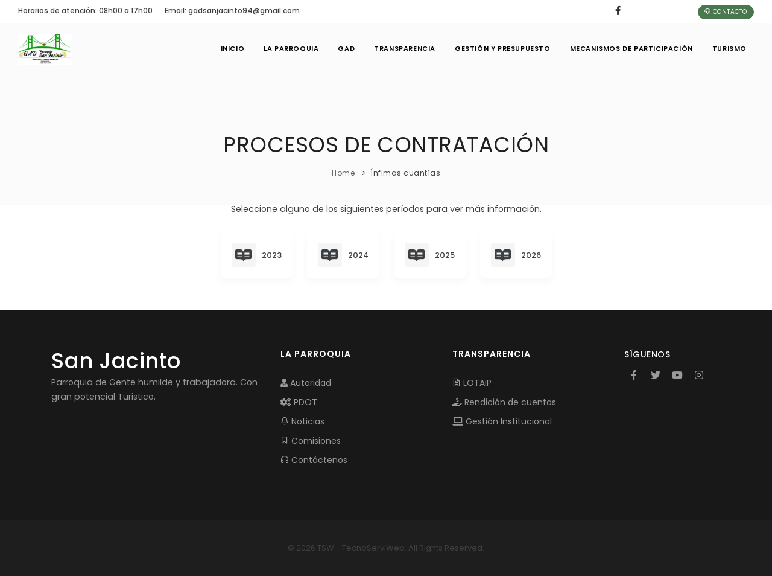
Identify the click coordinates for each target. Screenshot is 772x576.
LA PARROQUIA (291, 48)
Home (343, 173)
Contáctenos (313, 460)
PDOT (298, 402)
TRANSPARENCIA (404, 48)
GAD (346, 48)
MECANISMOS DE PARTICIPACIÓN (631, 48)
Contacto (725, 11)
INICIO (233, 48)
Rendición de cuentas (504, 402)
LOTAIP (472, 383)
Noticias (302, 421)
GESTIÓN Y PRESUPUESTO (503, 48)
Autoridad (305, 383)
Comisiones (310, 441)
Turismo (729, 48)
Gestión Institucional (502, 421)
